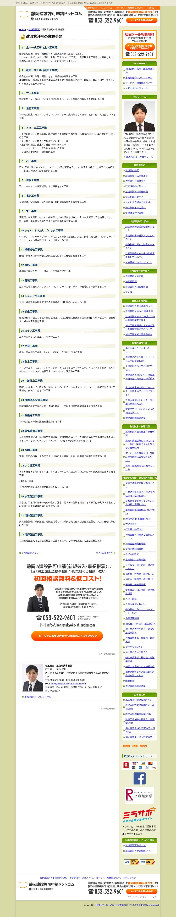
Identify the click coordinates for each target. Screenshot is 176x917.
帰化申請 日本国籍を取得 (138, 518)
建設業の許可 (132, 170)
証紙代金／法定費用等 (136, 175)
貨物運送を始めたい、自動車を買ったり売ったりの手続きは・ (140, 378)
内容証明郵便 (132, 618)
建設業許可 (34, 29)
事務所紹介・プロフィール (99, 8)
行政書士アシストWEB (104, 905)
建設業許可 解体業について (139, 306)
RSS (126, 746)
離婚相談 (129, 680)
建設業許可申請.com (135, 845)
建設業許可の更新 (134, 276)
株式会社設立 (132, 554)
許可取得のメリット (31, 553)
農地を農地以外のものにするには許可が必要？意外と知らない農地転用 (140, 444)
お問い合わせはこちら (142, 20)
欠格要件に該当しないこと (138, 262)
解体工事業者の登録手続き (138, 334)
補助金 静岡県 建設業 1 (139, 574)
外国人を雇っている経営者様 (140, 666)
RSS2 (135, 746)
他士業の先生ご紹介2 (137, 652)
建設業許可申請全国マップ (138, 850)
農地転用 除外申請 (135, 559)
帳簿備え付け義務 (134, 213)
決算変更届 (131, 281)
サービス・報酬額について (130, 8)
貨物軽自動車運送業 (135, 418)
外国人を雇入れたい (135, 604)
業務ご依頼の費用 (134, 549)
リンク (154, 897)
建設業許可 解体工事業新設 (139, 311)
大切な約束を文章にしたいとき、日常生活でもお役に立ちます (140, 391)
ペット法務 (131, 598)
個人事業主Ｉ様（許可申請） (140, 737)
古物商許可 (131, 524)
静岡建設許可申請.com (31, 14)
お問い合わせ (129, 878)
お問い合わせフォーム (136, 88)
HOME (150, 8)
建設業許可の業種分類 (136, 191)
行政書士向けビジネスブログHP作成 (131, 905)
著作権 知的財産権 (135, 584)
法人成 (128, 292)
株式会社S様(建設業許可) (138, 714)
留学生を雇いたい (134, 647)
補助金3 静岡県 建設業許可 (140, 623)
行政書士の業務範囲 (135, 543)
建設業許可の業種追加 (136, 286)
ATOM (143, 746)
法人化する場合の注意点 (137, 202)
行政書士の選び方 (134, 529)
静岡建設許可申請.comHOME (53, 878)
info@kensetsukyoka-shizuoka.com (68, 683)
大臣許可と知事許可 (135, 181)
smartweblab (153, 905)
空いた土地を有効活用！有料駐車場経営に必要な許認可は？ (140, 457)
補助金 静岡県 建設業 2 (139, 579)
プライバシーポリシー (138, 897)
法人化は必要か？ (104, 553)
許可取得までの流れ (135, 207)
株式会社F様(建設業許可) (138, 700)
